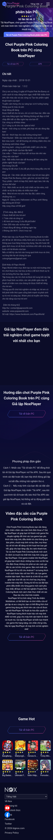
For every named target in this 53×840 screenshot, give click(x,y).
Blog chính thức (12, 810)
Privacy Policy (12, 832)
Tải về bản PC (13, 64)
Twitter (8, 823)
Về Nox (8, 801)
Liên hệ (8, 814)
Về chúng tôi (11, 805)
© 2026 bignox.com (15, 828)
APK (40, 64)
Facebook (10, 819)
